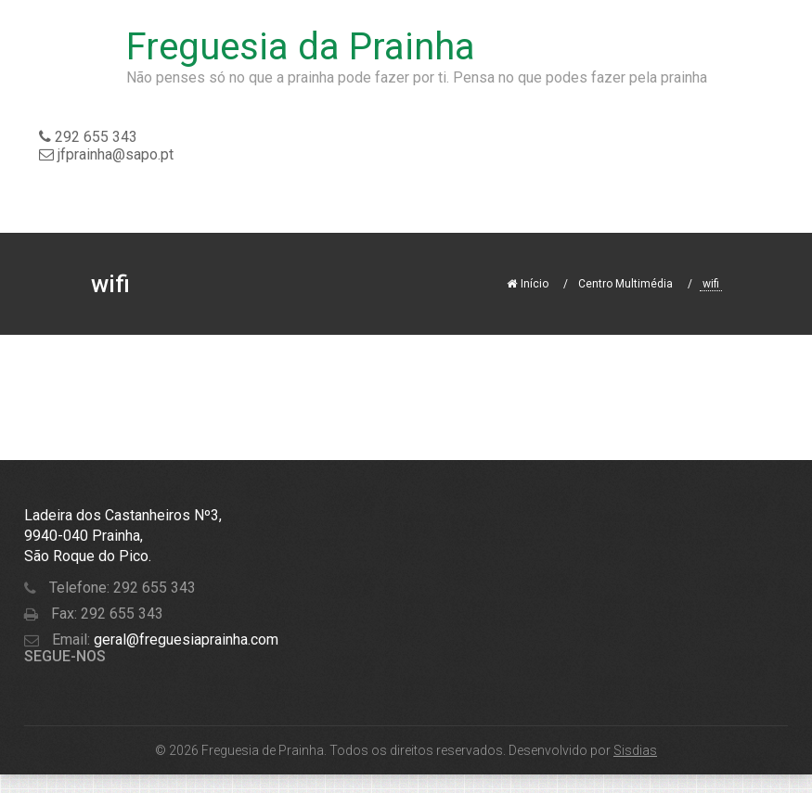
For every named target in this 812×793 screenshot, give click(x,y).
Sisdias (635, 750)
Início (527, 283)
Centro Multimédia (625, 283)
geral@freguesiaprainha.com (184, 639)
